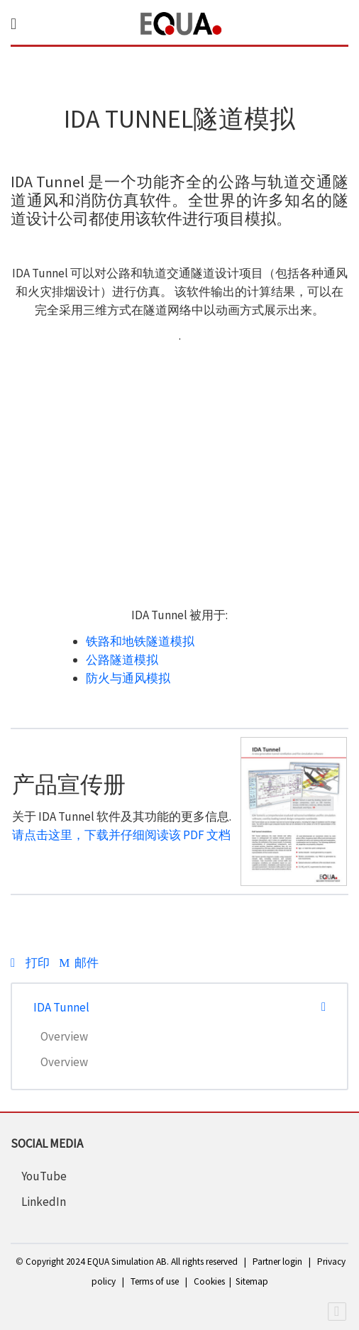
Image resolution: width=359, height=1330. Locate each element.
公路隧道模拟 (122, 659)
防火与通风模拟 (128, 678)
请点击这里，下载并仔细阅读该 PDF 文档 (121, 835)
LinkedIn (43, 1201)
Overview (64, 1036)
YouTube (44, 1176)
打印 (31, 962)
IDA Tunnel (61, 1007)
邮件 (78, 962)
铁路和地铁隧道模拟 (140, 641)
